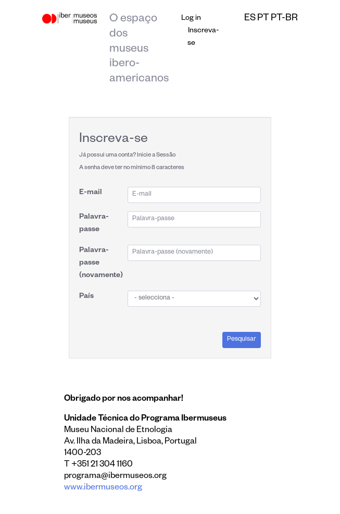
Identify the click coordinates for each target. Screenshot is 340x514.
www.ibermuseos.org (103, 488)
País (86, 297)
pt (263, 19)
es (250, 19)
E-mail (90, 193)
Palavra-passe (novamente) (101, 263)
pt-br (284, 19)
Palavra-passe (94, 223)
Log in (191, 19)
